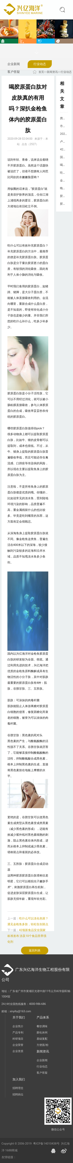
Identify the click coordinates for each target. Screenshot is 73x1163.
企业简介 (17, 1026)
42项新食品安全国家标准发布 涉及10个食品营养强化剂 (27, 935)
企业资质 (17, 1051)
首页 (41, 71)
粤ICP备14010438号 (46, 1143)
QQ (53, 1151)
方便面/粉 (43, 1044)
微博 (64, 1151)
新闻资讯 (52, 71)
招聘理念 (17, 1088)
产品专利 (17, 1032)
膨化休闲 (42, 1032)
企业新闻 (13, 64)
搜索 (62, 9)
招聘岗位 (17, 1094)
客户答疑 (13, 72)
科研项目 (17, 1038)
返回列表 (34, 950)
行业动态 (39, 64)
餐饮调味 (42, 1026)
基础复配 (42, 1038)
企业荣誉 (17, 1044)
